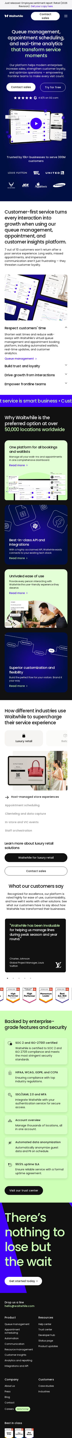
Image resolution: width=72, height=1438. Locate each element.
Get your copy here (42, 6)
